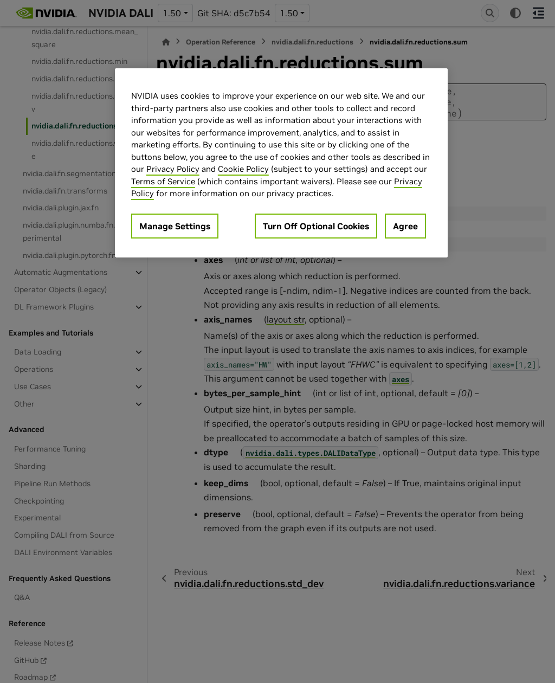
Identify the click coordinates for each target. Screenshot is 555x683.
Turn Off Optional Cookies (316, 226)
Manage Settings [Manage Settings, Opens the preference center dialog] (174, 226)
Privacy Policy (172, 169)
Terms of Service (163, 181)
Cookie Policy (243, 169)
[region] (281, 162)
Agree (405, 226)
